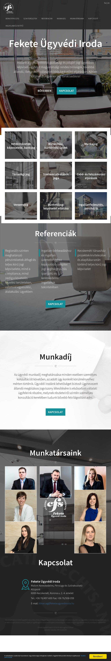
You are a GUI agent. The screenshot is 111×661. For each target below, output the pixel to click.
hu (105, 3)
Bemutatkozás (12, 18)
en (109, 3)
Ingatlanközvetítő (14, 25)
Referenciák (47, 18)
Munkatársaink (77, 18)
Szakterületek (30, 18)
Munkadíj (61, 18)
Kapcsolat (93, 18)
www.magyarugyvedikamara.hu (78, 648)
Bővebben (44, 90)
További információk (48, 657)
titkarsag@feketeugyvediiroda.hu (56, 628)
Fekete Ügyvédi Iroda (8, 8)
